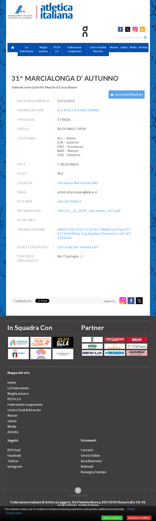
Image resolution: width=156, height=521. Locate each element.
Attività (143, 47)
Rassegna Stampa (93, 472)
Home (11, 383)
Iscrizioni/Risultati (129, 94)
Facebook (14, 455)
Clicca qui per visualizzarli (78, 247)
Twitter (12, 461)
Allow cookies (112, 517)
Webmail (87, 466)
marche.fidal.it (69, 201)
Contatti (87, 450)
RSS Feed (13, 450)
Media (133, 47)
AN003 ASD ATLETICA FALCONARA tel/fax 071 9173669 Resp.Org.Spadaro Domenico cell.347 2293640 (94, 234)
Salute (124, 47)
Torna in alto (78, 495)
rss (142, 29)
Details (131, 509)
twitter (127, 29)
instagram (135, 29)
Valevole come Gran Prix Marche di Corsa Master (44, 87)
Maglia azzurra (43, 49)
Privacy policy (14, 513)
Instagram (14, 466)
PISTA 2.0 (57, 49)
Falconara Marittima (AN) (77, 183)
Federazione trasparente (75, 49)
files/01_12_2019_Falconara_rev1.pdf (89, 211)
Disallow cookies (139, 517)
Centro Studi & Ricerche (98, 49)
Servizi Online (90, 455)
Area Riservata (91, 461)
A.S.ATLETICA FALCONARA (78, 110)
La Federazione (27, 49)
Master (114, 47)
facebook (120, 29)
